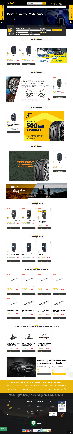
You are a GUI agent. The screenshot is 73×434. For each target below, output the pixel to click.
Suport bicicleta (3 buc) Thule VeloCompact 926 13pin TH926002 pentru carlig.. (13, 344)
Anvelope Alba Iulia (12, 394)
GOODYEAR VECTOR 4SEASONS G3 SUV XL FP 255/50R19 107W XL (28, 57)
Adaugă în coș (13, 64)
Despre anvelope (31, 407)
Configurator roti (35, 6)
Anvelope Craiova (33, 395)
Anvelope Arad (19, 394)
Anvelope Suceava (58, 396)
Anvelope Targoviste (26, 397)
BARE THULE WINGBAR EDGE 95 (43, 286)
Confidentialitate (41, 411)
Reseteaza (57, 33)
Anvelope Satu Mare (44, 396)
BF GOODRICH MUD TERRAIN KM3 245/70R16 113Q (13, 125)
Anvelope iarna (52, 407)
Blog (29, 405)
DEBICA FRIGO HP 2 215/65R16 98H (59, 90)
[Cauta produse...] (34, 3)
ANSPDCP (39, 413)
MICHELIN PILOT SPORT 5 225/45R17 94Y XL (27, 254)
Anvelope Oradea (14, 396)
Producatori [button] (57, 6)
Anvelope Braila (46, 394)
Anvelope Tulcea (41, 397)
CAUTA (44, 3)
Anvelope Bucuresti (60, 394)
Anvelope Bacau (25, 394)
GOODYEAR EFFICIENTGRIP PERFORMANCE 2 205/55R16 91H (13, 254)
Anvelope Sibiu (51, 396)
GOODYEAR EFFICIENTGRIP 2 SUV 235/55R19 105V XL (59, 164)
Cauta (57, 30)
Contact (64, 6)
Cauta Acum (14, 195)
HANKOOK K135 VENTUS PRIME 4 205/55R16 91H (44, 254)
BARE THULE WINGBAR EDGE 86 (28, 286)
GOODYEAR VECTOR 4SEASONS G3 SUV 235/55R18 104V (13, 57)
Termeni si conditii (41, 410)
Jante (18, 6)
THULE (52, 6)
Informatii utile (30, 403)
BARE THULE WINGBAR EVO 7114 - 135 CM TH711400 (59, 311)
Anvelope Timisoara (34, 397)
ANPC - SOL (40, 407)
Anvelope (14, 6)
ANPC (39, 405)
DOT (18, 60)
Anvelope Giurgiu (54, 395)
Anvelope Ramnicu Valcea (35, 396)
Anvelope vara (52, 406)
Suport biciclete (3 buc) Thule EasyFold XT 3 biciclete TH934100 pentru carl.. (28, 344)
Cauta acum (10, 19)
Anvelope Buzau (13, 395)
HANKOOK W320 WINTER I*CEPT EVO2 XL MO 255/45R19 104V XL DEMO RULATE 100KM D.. (44, 221)
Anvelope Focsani (40, 395)
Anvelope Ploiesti (27, 396)
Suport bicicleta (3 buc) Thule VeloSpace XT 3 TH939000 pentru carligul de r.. (44, 344)
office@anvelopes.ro (12, 412)
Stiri (28, 406)
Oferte (51, 403)
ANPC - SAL (40, 406)
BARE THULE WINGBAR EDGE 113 (13, 310)
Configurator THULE (45, 6)
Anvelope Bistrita (40, 394)
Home (10, 6)
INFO (17, 289)
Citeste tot (44, 374)
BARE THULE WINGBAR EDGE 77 (13, 286)
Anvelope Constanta (26, 395)
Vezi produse (59, 374)
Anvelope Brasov (53, 394)
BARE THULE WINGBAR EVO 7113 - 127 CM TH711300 (44, 311)
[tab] (10, 26)
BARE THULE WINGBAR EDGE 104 (59, 286)
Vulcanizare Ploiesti (25, 6)
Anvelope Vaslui (47, 397)
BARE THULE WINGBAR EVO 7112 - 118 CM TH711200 (28, 311)
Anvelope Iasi (60, 395)
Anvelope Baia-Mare (32, 394)
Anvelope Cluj (19, 395)
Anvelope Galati (47, 395)
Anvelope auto (52, 405)
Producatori (30, 409)
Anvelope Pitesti (21, 396)
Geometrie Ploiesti (31, 414)
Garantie (39, 409)
